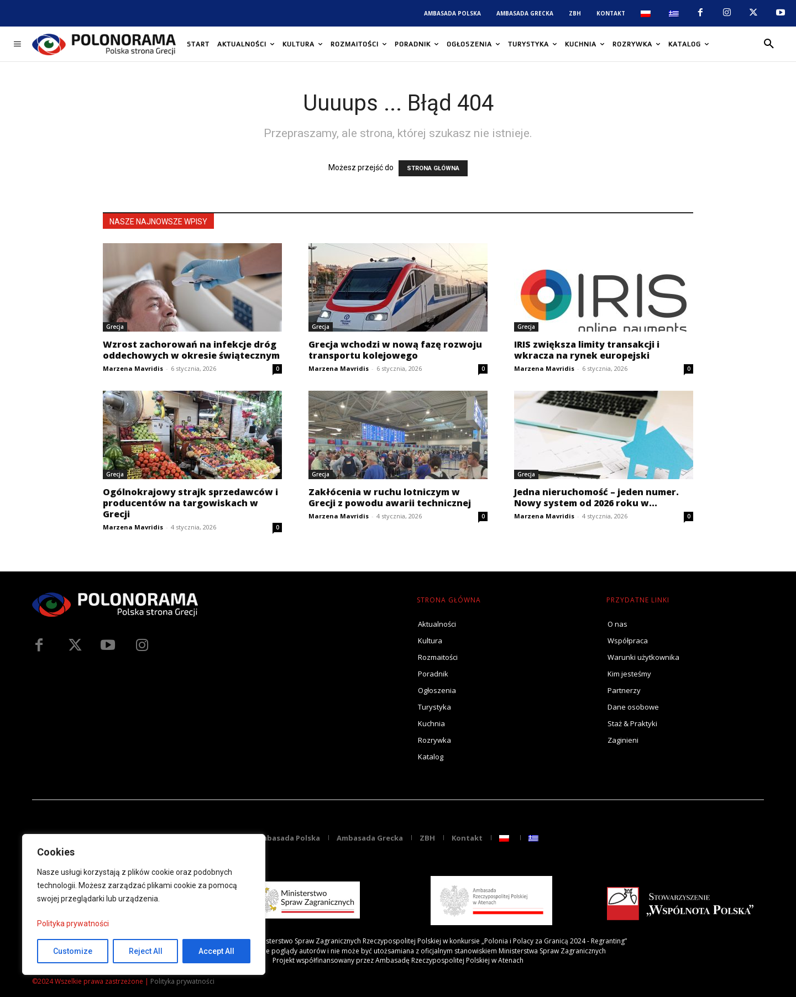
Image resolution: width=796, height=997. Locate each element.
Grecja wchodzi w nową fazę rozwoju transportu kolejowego (395, 349)
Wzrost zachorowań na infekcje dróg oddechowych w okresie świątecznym (191, 349)
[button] (769, 44)
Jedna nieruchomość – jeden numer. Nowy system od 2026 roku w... (596, 497)
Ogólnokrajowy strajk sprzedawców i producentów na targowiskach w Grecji (190, 503)
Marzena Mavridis (133, 368)
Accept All (216, 951)
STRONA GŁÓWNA (433, 168)
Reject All (146, 951)
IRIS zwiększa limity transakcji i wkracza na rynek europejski (586, 349)
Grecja (115, 326)
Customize (72, 951)
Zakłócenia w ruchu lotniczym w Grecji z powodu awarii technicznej (389, 497)
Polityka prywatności (73, 923)
